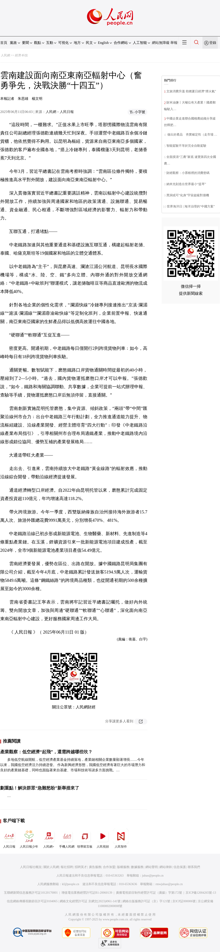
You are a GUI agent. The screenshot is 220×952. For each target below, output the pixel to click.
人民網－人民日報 (60, 112)
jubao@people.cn (153, 875)
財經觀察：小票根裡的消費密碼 (187, 173)
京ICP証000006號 (184, 901)
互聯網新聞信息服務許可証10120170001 (31, 892)
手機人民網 (66, 838)
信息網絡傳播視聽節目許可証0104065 (32, 901)
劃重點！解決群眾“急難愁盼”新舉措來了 (39, 788)
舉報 (173, 43)
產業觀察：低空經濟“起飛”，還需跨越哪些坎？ (46, 751)
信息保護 (179, 867)
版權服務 (123, 867)
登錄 (212, 43)
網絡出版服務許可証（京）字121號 (146, 901)
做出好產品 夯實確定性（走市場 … (191, 134)
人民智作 (120, 838)
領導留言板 (84, 838)
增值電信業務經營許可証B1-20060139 (86, 892)
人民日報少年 (29, 838)
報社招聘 (67, 867)
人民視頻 (102, 838)
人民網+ (48, 838)
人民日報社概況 (30, 867)
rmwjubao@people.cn (169, 884)
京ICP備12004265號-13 (201, 892)
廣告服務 (95, 867)
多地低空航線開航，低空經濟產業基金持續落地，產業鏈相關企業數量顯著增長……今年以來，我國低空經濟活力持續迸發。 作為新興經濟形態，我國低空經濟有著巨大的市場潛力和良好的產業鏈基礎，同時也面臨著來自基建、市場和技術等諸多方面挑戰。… (72, 765)
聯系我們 (194, 867)
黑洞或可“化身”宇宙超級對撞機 (187, 195)
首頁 (3, 43)
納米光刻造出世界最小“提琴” (186, 184)
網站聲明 (151, 867)
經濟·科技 (21, 55)
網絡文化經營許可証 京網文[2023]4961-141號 (90, 901)
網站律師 (165, 867)
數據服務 (137, 867)
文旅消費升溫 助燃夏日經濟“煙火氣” (191, 91)
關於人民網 (51, 867)
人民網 (5, 55)
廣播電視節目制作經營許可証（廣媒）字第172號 (149, 892)
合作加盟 (109, 867)
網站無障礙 (161, 43)
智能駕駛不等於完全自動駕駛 (186, 145)
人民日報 (9, 838)
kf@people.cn (70, 884)
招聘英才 (81, 867)
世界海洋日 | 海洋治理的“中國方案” (191, 206)
